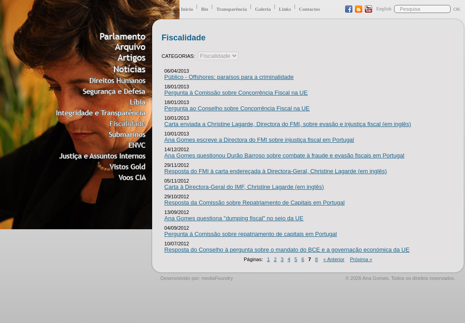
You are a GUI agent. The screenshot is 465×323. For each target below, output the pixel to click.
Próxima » (361, 259)
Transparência (231, 9)
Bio (204, 9)
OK (457, 9)
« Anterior (333, 259)
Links (285, 9)
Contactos (309, 9)
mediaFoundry (217, 278)
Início (187, 9)
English (383, 8)
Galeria (263, 9)
